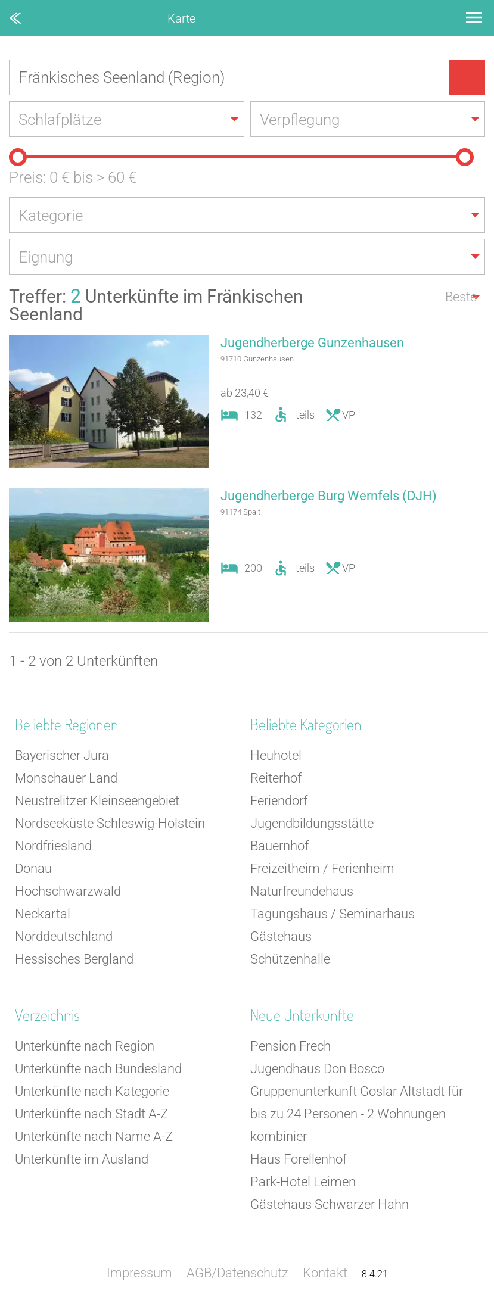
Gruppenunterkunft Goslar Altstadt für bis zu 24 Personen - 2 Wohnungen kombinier (356, 1114)
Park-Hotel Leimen (303, 1181)
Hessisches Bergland (74, 959)
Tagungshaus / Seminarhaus (332, 913)
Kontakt (325, 1273)
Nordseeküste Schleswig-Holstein (110, 823)
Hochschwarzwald (68, 891)
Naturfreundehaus (301, 891)
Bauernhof (279, 846)
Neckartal (42, 913)
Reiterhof (276, 778)
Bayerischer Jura (62, 755)
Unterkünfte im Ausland (81, 1159)
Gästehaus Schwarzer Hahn (329, 1204)
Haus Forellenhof (298, 1159)
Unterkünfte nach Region (84, 1046)
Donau (33, 868)
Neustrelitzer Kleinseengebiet (97, 800)
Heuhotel (276, 755)
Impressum (139, 1273)
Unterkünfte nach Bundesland (98, 1068)
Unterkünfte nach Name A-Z (94, 1136)
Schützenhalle (290, 959)
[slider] (18, 157)
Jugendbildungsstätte (312, 823)
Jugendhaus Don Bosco (317, 1068)
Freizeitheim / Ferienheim (322, 868)
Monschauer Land (66, 778)
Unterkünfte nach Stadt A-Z (91, 1113)
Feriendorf (278, 800)
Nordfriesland (53, 846)
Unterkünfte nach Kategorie (92, 1091)
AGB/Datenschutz (237, 1273)
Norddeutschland (64, 936)
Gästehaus (281, 936)
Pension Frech (290, 1046)
